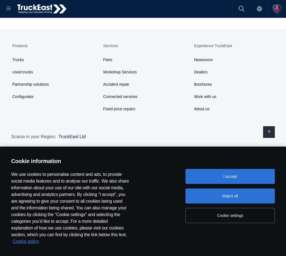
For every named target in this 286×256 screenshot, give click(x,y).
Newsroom (203, 77)
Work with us (205, 114)
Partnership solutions (30, 102)
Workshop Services (120, 90)
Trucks (18, 77)
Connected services (120, 114)
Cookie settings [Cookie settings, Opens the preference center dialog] (230, 215)
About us (201, 127)
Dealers (201, 90)
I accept (230, 176)
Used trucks (22, 90)
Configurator (23, 114)
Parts (107, 77)
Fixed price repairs (119, 127)
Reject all (230, 196)
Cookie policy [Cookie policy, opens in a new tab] (26, 241)
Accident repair (116, 102)
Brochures (203, 102)
